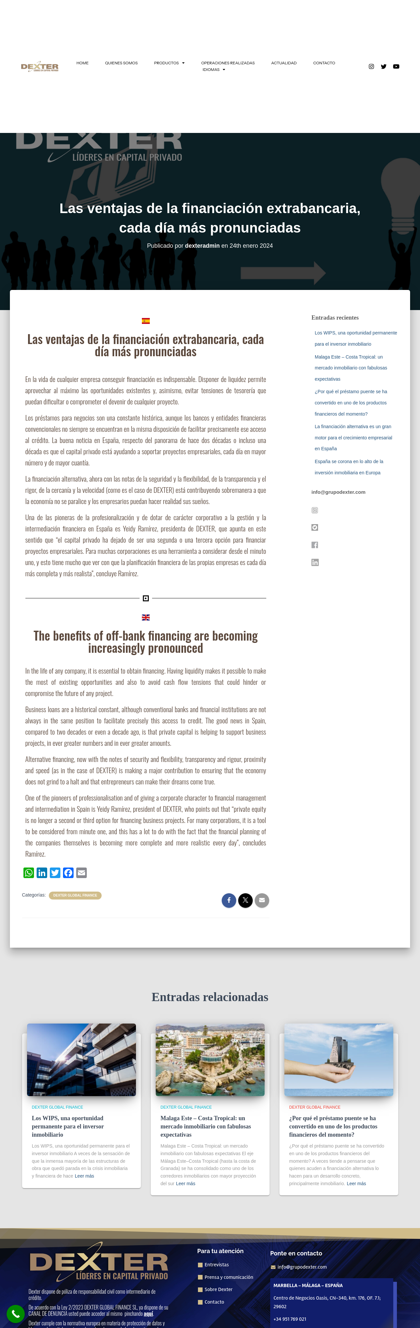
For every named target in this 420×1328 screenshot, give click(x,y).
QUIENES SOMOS (121, 62)
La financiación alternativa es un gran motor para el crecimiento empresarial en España (353, 437)
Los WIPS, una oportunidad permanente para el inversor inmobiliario (68, 1126)
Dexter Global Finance (75, 895)
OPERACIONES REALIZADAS (228, 62)
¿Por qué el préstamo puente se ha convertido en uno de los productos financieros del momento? (351, 402)
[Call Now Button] (16, 1314)
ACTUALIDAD (284, 62)
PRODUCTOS (169, 63)
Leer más (84, 1176)
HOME (83, 62)
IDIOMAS (214, 69)
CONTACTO (324, 62)
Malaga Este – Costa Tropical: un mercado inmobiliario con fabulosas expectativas (351, 368)
